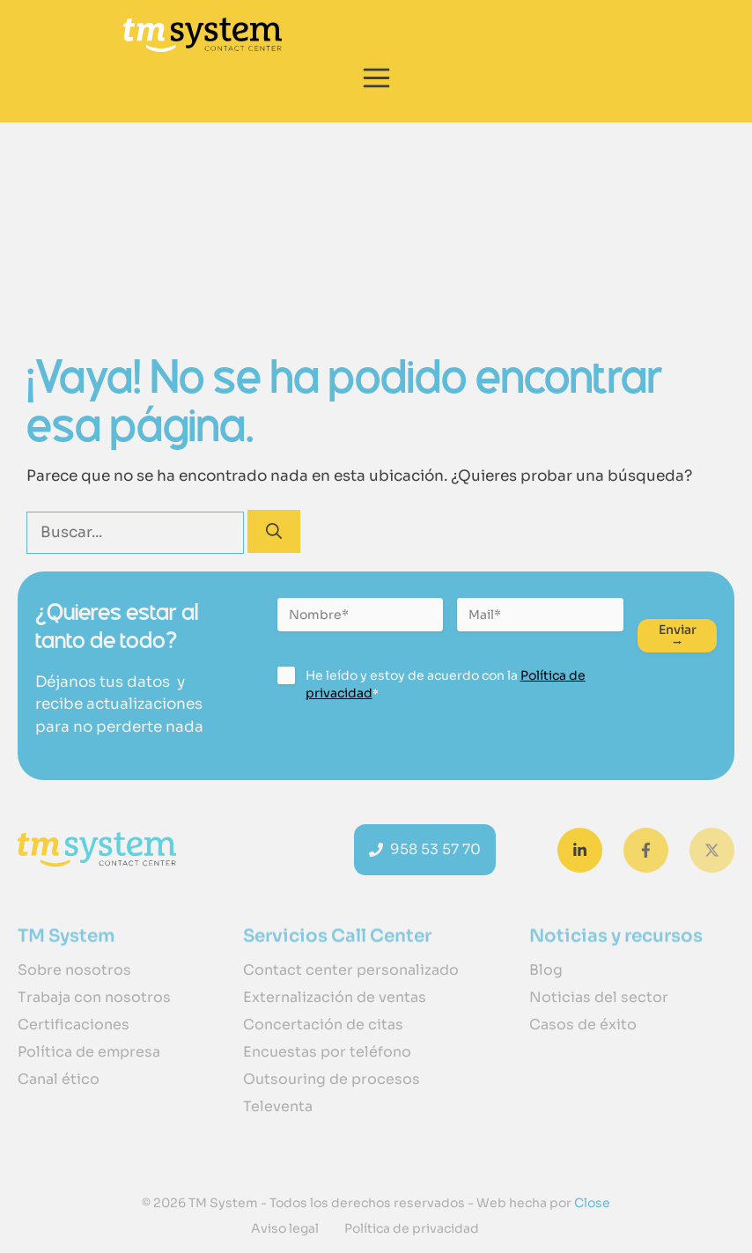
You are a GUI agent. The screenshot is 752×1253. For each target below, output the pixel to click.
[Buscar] (273, 531)
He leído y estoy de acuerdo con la (446, 684)
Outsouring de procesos (331, 1079)
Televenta (278, 1106)
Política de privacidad (411, 1228)
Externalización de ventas (334, 997)
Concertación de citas (323, 1024)
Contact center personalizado (351, 970)
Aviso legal (285, 1228)
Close (590, 1203)
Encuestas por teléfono (327, 1052)
